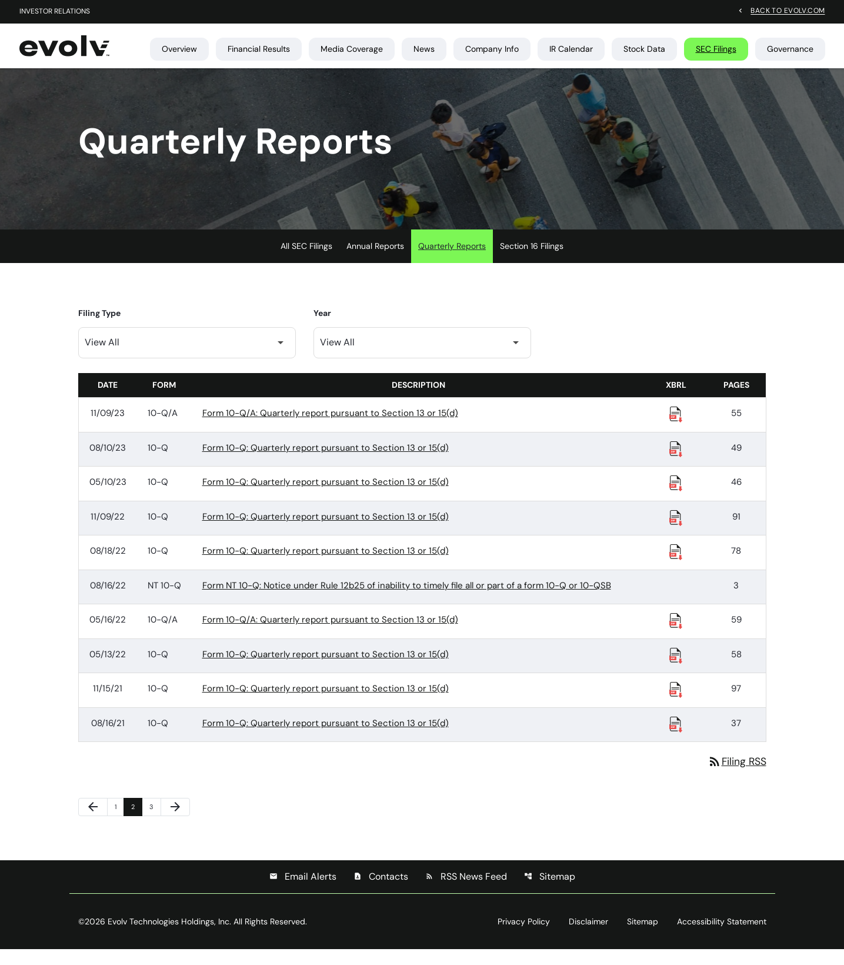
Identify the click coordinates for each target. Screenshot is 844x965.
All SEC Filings (306, 261)
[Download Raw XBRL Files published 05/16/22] (676, 635)
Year (322, 328)
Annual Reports (375, 261)
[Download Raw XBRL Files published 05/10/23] (676, 498)
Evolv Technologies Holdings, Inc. (169, 937)
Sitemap (549, 892)
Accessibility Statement (721, 937)
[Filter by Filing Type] (187, 358)
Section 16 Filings (531, 261)
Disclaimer (588, 937)
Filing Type (99, 328)
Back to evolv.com (787, 10)
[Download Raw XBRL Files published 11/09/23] (676, 429)
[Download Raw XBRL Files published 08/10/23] (676, 464)
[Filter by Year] (422, 358)
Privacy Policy (524, 937)
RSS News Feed (466, 892)
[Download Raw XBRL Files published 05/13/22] (676, 670)
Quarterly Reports (452, 261)
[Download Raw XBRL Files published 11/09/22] (676, 532)
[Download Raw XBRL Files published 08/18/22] (676, 567)
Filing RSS (736, 777)
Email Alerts (302, 892)
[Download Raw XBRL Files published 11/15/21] (676, 704)
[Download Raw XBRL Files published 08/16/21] (676, 739)
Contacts (380, 892)
